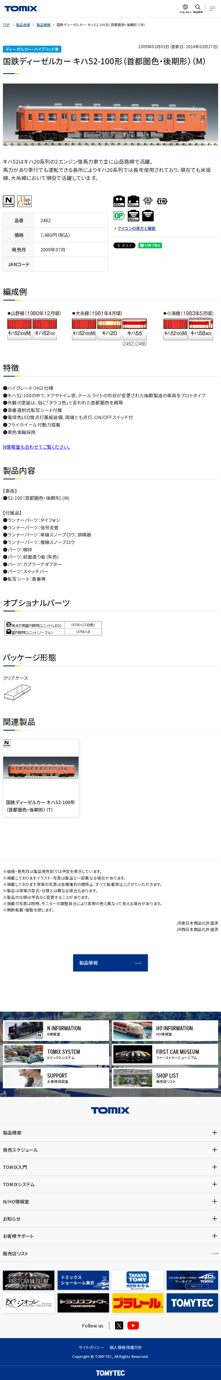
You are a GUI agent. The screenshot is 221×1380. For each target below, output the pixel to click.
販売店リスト (15, 1253)
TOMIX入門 (15, 1167)
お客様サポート (18, 1235)
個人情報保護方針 (126, 1347)
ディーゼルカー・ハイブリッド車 (32, 49)
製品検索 (23, 24)
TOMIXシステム (19, 1184)
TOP (6, 24)
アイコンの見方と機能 (137, 228)
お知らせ (11, 1218)
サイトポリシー (91, 1347)
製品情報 (44, 24)
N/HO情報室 (16, 1201)
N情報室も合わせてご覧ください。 (36, 446)
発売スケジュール (20, 1149)
